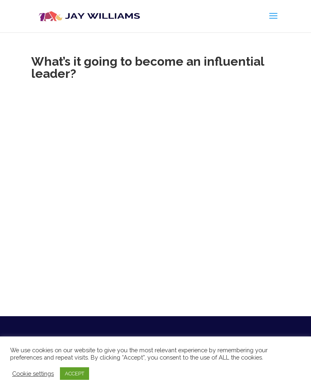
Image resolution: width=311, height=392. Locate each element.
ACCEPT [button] (74, 374)
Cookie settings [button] (33, 373)
